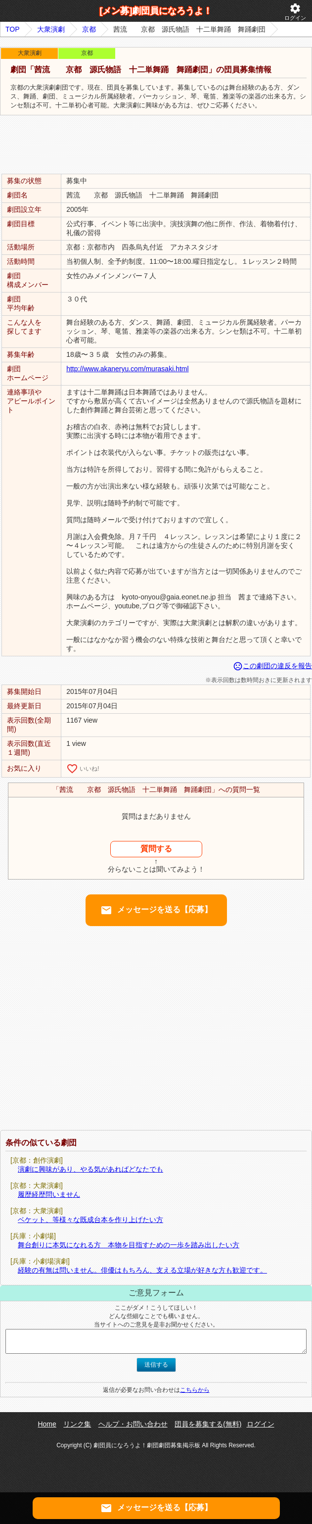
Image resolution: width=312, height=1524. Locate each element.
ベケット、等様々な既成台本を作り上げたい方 (90, 1220)
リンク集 (77, 1424)
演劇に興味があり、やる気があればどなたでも (90, 1169)
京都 (89, 29)
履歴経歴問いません (49, 1194)
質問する (156, 848)
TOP (12, 29)
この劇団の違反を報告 (272, 666)
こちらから (195, 1389)
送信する (156, 1364)
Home (47, 1424)
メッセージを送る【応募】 (156, 910)
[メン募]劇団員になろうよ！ (156, 11)
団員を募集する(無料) (208, 1424)
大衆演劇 (51, 29)
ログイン (295, 11)
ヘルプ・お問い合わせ (133, 1424)
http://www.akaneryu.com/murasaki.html (127, 369)
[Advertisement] (156, 145)
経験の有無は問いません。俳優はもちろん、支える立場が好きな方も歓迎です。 (142, 1270)
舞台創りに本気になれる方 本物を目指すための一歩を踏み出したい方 (128, 1245)
